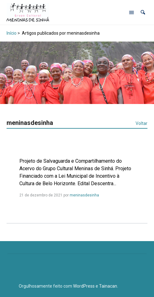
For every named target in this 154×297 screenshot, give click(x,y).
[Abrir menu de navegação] (131, 12)
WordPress (84, 286)
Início (12, 33)
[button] (142, 12)
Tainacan (108, 286)
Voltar (141, 123)
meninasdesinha (84, 195)
